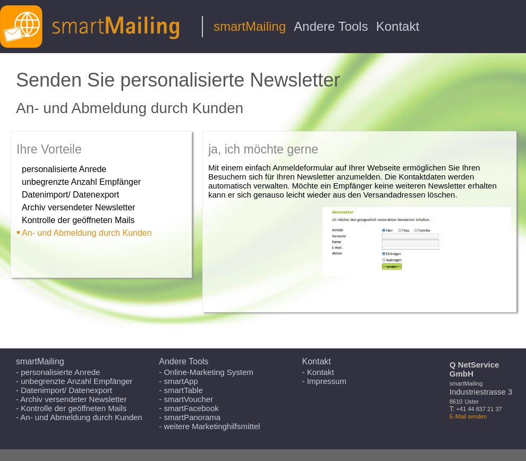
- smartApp (178, 381)
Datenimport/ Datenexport (70, 194)
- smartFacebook (189, 408)
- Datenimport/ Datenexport (64, 390)
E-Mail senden (468, 416)
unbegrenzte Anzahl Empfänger (81, 181)
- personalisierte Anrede (58, 372)
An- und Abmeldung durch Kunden (87, 232)
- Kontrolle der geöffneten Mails (71, 408)
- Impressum (324, 381)
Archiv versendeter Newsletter (78, 207)
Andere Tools (331, 26)
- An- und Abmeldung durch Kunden (79, 417)
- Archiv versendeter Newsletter (71, 399)
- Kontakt (318, 372)
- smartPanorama (189, 417)
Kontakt (397, 26)
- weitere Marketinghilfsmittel (209, 426)
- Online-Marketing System (206, 372)
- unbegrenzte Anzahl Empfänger (74, 381)
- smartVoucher (186, 399)
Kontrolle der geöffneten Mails (78, 220)
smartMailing (250, 26)
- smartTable (181, 390)
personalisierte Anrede (64, 169)
